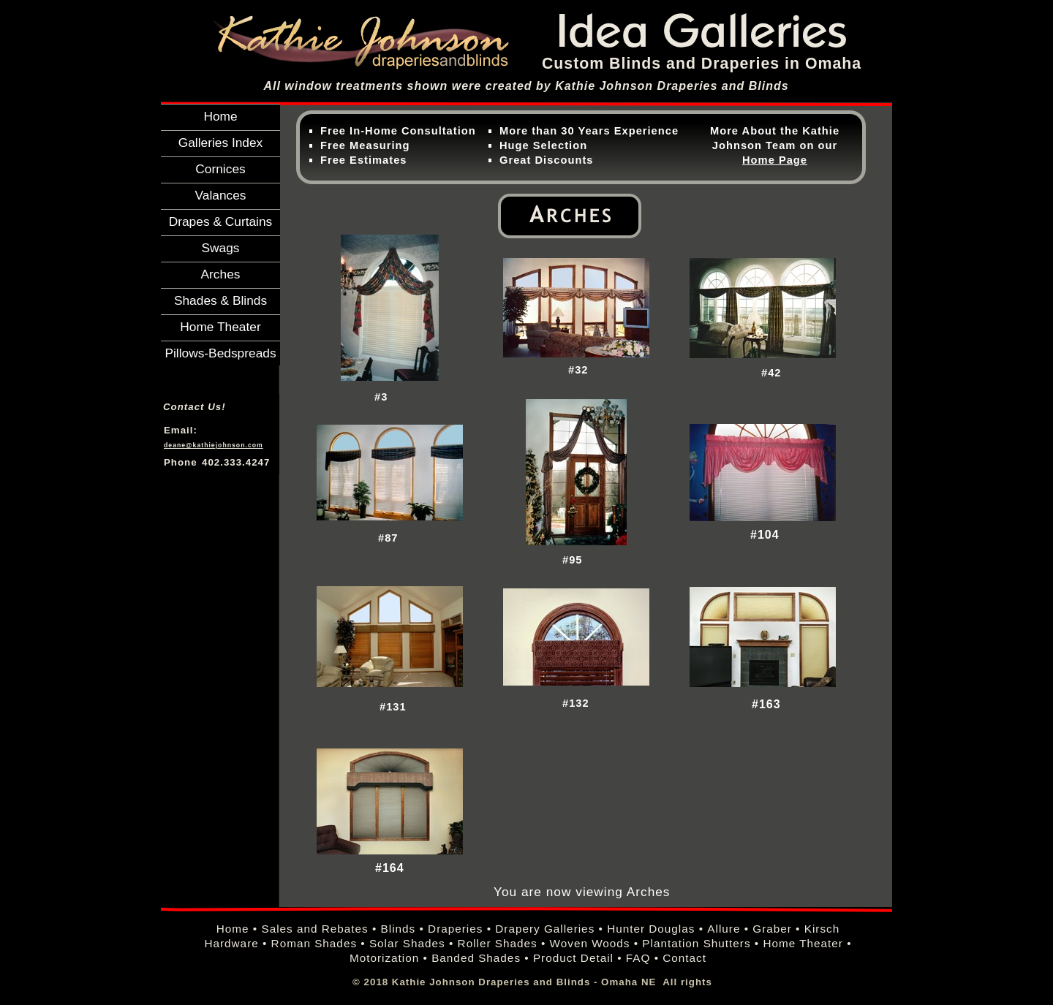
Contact (684, 958)
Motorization (384, 958)
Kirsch (822, 928)
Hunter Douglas (651, 928)
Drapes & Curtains (221, 221)
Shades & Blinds (220, 300)
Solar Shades (407, 943)
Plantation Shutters (696, 943)
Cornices (220, 169)
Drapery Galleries (545, 928)
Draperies (455, 928)
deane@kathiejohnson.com (213, 445)
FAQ (638, 958)
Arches (221, 274)
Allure (723, 928)
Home (220, 116)
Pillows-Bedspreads (220, 353)
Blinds (398, 928)
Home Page (774, 160)
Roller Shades (497, 943)
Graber (772, 928)
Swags (220, 247)
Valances (220, 195)
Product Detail (573, 958)
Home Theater (220, 326)
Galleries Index (220, 142)
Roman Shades (314, 943)
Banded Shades (476, 958)
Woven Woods (590, 943)
